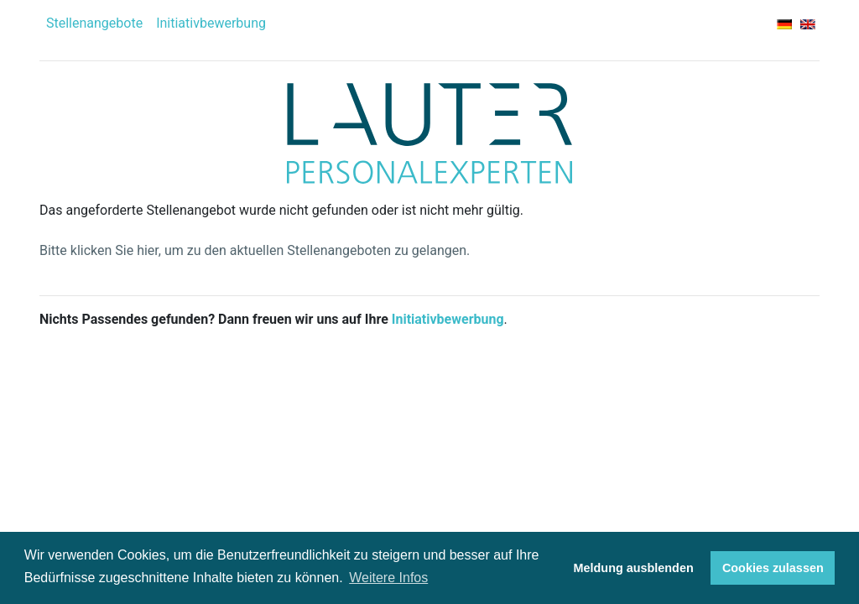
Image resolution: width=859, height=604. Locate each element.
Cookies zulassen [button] (773, 568)
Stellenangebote (94, 23)
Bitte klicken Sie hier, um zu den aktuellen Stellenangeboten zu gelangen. (254, 250)
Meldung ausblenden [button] (634, 568)
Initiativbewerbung (211, 23)
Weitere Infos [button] (388, 577)
